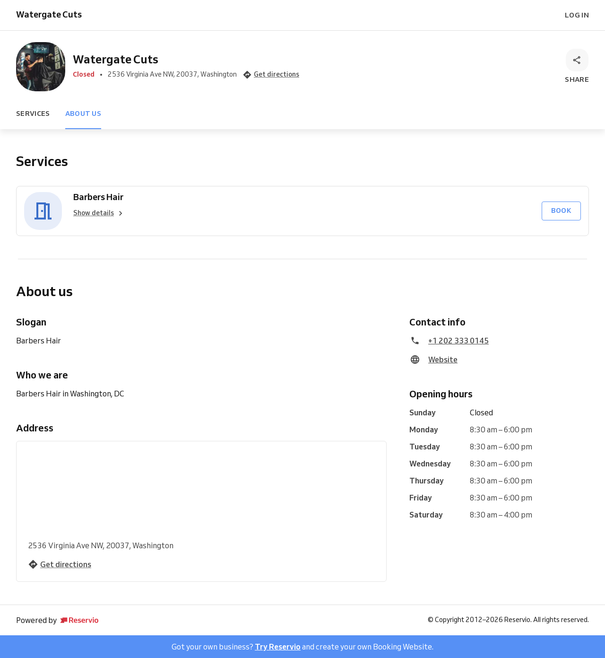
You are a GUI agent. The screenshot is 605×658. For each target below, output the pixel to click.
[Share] (577, 67)
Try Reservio (278, 646)
